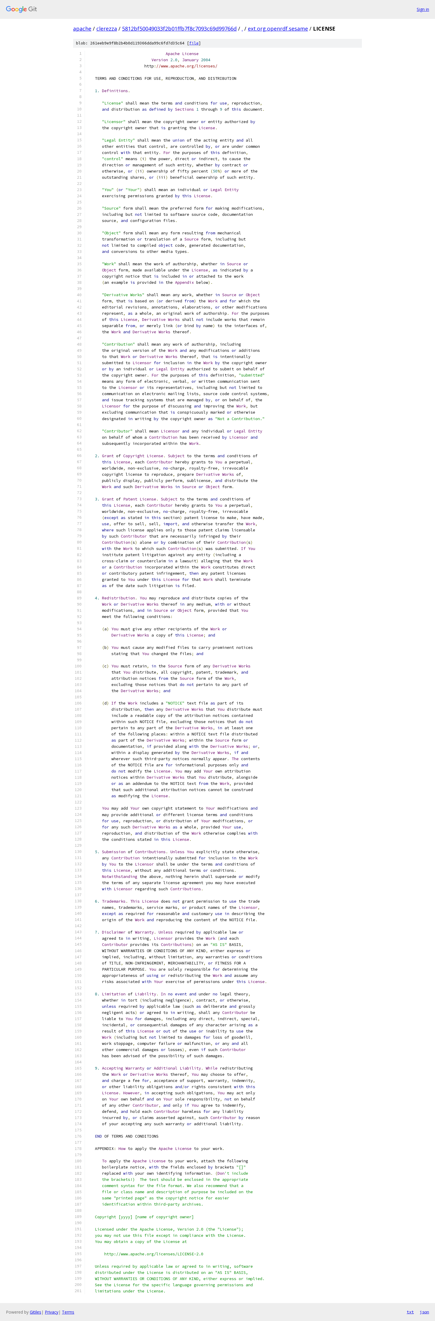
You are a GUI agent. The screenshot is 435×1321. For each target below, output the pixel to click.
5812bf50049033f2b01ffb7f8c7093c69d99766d (179, 28)
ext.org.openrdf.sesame (278, 28)
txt (410, 1312)
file (194, 43)
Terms (68, 1312)
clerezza (106, 28)
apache (82, 28)
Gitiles (35, 1312)
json (424, 1312)
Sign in (423, 9)
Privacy (51, 1312)
